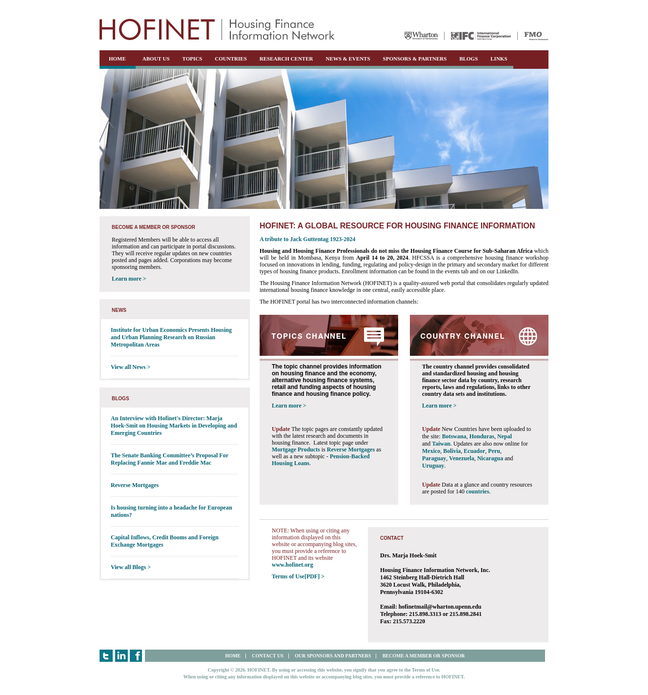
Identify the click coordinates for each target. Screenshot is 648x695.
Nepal (504, 436)
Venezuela (461, 458)
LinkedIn (121, 656)
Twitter (106, 656)
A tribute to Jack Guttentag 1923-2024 (307, 239)
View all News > (130, 367)
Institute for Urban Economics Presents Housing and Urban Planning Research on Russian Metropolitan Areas (171, 337)
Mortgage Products (296, 449)
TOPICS (192, 58)
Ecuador (474, 451)
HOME (117, 58)
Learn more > (129, 278)
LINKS (498, 58)
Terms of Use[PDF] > (298, 576)
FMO (536, 36)
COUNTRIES (230, 58)
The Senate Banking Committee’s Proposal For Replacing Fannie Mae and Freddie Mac (169, 459)
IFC (481, 36)
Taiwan (441, 443)
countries (477, 491)
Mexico (431, 451)
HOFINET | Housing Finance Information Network (217, 29)
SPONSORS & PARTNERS (415, 58)
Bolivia (452, 451)
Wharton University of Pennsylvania (421, 36)
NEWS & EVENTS (347, 58)
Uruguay (433, 465)
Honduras (481, 436)
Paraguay (434, 458)
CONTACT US (267, 655)
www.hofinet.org (292, 564)
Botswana (454, 436)
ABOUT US (156, 58)
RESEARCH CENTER (286, 58)
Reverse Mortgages (135, 485)
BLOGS (468, 58)
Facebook (136, 656)
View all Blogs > (131, 567)
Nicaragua (490, 458)
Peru (494, 451)
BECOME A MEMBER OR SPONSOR (424, 655)
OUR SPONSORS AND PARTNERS (333, 655)
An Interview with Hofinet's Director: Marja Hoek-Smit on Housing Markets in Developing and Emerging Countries (174, 425)
